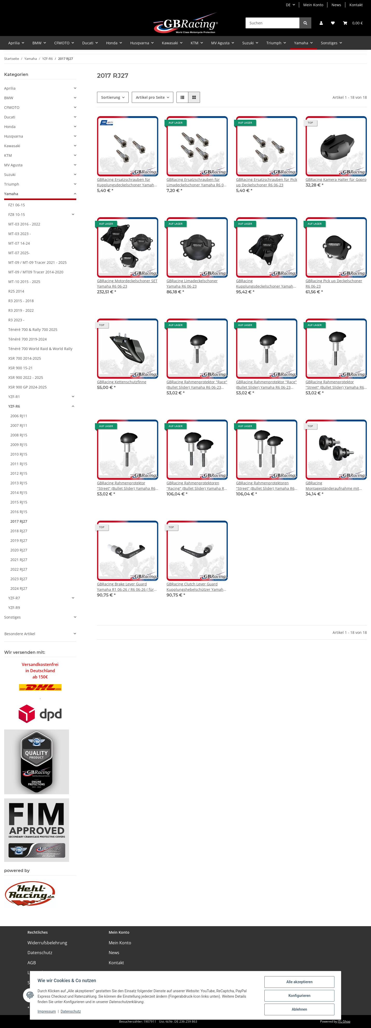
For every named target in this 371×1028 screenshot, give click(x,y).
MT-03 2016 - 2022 (24, 224)
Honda (10, 126)
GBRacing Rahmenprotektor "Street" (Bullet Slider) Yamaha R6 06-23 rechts (126, 485)
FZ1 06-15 (16, 204)
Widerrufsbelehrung (47, 943)
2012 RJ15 (18, 473)
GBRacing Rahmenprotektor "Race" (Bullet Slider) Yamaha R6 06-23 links (197, 384)
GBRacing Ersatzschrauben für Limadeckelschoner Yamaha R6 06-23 (197, 182)
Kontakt (356, 4)
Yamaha (11, 193)
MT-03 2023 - (19, 233)
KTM (8, 155)
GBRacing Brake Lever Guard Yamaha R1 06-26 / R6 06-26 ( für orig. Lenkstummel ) (125, 587)
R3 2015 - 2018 (21, 300)
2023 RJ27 (18, 578)
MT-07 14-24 (19, 243)
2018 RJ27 (18, 530)
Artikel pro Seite (150, 97)
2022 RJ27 (18, 569)
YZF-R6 (14, 406)
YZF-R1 (14, 396)
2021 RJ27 (18, 559)
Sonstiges (12, 617)
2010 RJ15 (18, 454)
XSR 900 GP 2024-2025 (27, 387)
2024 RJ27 (18, 588)
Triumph (11, 184)
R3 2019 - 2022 (21, 310)
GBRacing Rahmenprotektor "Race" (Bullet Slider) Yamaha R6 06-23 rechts (266, 384)
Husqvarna (13, 136)
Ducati (9, 117)
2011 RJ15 (18, 463)
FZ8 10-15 (16, 214)
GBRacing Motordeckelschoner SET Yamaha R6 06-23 (127, 283)
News (336, 4)
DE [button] (288, 4)
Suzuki (10, 174)
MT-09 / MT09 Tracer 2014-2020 (35, 272)
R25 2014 (16, 291)
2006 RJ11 (18, 415)
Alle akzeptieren (298, 983)
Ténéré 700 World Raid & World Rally (40, 348)
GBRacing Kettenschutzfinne (121, 381)
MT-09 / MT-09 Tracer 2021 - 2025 (37, 262)
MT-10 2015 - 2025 (24, 281)
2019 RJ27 (18, 540)
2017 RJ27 (18, 521)
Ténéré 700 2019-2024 (27, 339)
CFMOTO (11, 107)
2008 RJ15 (18, 435)
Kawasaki (12, 145)
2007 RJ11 (18, 425)
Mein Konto (313, 4)
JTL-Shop (344, 1021)
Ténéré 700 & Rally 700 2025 (32, 329)
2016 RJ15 (18, 511)
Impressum (47, 1012)
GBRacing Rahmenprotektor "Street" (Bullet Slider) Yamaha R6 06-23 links (335, 384)
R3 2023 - (16, 319)
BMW (8, 97)
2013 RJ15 (18, 482)
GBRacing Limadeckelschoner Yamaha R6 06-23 (192, 283)
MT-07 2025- (19, 252)
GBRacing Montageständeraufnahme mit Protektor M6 (332, 485)
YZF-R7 (14, 597)
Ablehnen (298, 1010)
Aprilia (10, 88)
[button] (321, 23)
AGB (32, 963)
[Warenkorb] (353, 23)
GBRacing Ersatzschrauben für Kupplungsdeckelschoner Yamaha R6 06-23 (126, 182)
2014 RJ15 (18, 492)
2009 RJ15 (18, 444)
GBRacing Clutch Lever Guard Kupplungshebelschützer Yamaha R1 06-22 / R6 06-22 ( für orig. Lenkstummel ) (196, 587)
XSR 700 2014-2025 (24, 358)
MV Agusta (13, 164)
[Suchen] (272, 23)
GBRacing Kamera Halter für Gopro (336, 179)
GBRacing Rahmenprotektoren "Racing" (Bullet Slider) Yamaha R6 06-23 (196, 485)
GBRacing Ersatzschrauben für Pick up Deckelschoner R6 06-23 (266, 182)
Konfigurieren (298, 996)
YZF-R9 (14, 607)
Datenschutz (40, 952)
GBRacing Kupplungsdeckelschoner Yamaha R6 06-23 (265, 283)
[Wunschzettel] (333, 23)
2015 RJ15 (18, 502)
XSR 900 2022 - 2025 (25, 377)
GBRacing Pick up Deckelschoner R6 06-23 (334, 283)
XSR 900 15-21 (20, 367)
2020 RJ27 (18, 550)
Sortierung (110, 97)
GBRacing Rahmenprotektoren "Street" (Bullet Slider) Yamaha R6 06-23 (265, 485)
